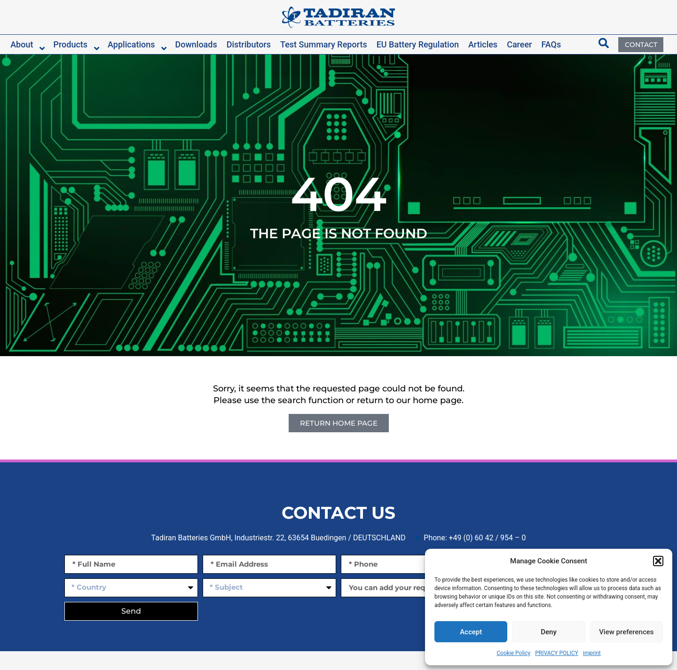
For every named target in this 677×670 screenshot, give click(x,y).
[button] (658, 561)
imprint (592, 653)
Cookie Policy (513, 653)
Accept (471, 632)
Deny (549, 632)
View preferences (626, 632)
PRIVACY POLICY (556, 653)
